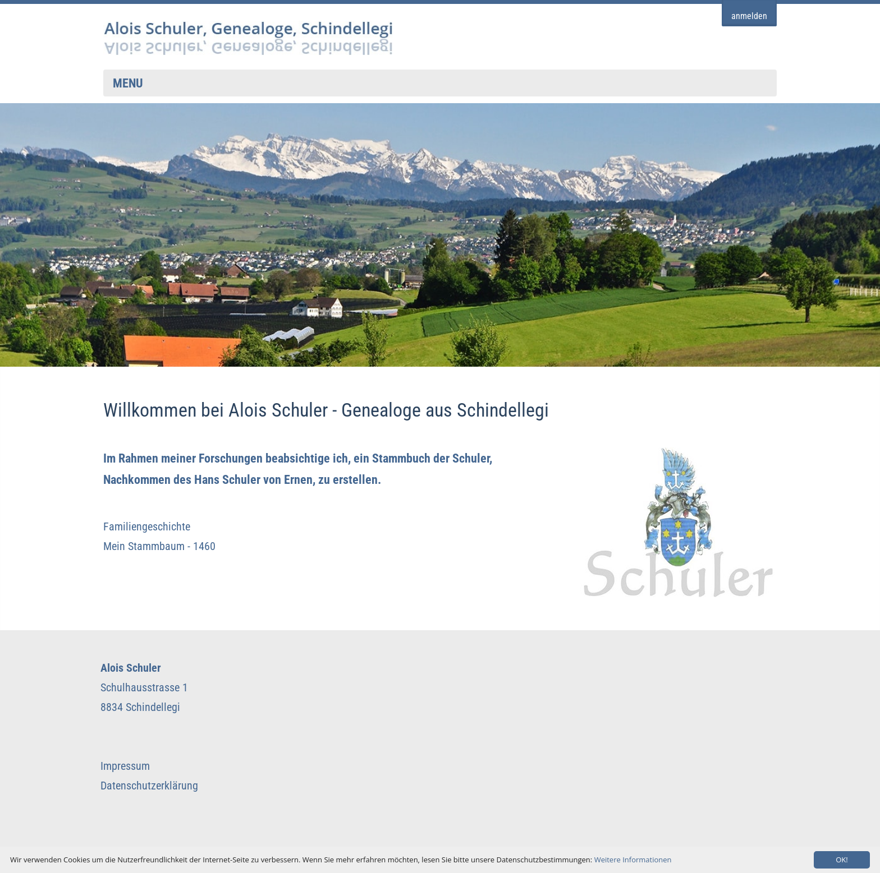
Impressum (125, 766)
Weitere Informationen (633, 859)
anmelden (749, 16)
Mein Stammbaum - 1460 (159, 546)
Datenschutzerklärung (149, 785)
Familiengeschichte (146, 526)
